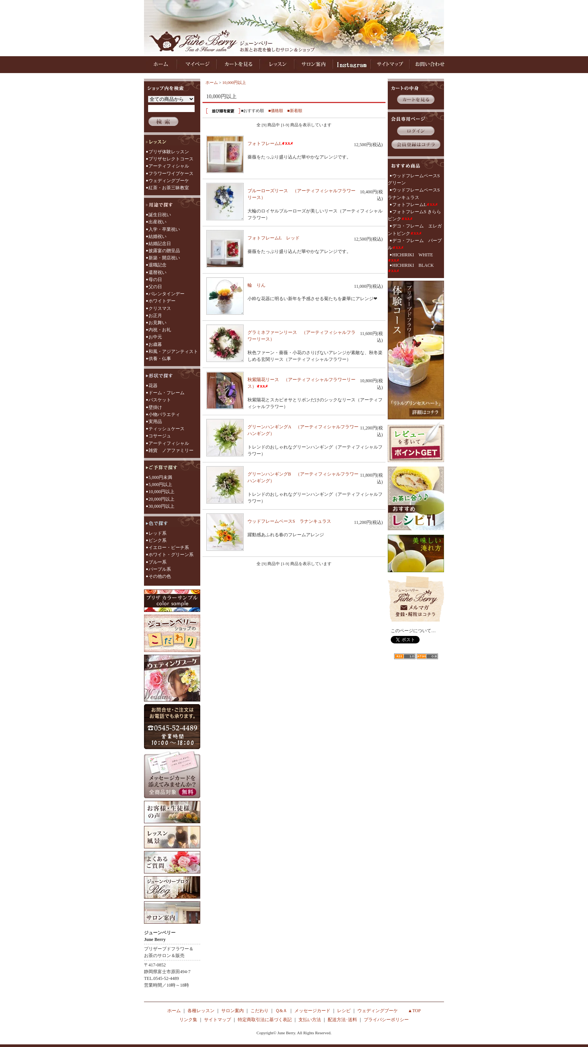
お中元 (155, 337)
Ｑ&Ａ (281, 1010)
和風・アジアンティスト (173, 351)
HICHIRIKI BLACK (411, 267)
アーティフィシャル (168, 166)
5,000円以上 (160, 484)
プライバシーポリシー (386, 1019)
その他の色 (159, 576)
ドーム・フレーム (166, 392)
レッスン (276, 64)
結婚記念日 (159, 243)
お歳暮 (155, 344)
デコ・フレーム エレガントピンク (415, 229)
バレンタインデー (166, 293)
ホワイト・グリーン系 (171, 554)
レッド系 (157, 533)
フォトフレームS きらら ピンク (414, 215)
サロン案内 (313, 64)
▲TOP (414, 1010)
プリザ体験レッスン (168, 151)
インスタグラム (351, 64)
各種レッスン (201, 1010)
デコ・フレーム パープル (415, 244)
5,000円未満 (160, 477)
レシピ (344, 1010)
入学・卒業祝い (164, 229)
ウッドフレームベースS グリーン (416, 179)
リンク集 (188, 1019)
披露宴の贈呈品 (164, 250)
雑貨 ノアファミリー (171, 450)
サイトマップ (390, 64)
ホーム (161, 64)
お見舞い (157, 322)
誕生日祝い (159, 214)
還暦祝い (157, 272)
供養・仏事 (159, 358)
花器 (153, 385)
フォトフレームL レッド (279, 238)
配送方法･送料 (342, 1019)
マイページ (197, 64)
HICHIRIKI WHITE (410, 257)
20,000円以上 (161, 499)
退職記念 (157, 265)
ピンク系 (157, 540)
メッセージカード (312, 1010)
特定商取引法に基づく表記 (265, 1019)
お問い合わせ (429, 64)
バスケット (159, 399)
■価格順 (275, 110)
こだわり (259, 1010)
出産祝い (157, 221)
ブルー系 (157, 562)
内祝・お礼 (159, 329)
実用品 (155, 421)
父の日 (155, 286)
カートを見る (238, 64)
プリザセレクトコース (171, 159)
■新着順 (294, 110)
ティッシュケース (166, 428)
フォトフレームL (270, 143)
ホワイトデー (162, 301)
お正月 (155, 315)
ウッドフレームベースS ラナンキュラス (295, 521)
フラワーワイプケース (171, 173)
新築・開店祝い (164, 257)
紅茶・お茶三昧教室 (168, 187)
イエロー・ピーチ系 (168, 547)
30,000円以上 (161, 506)
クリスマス (159, 308)
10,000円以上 (161, 491)
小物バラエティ (164, 414)
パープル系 (159, 569)
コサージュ (159, 435)
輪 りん (262, 285)
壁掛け (155, 407)
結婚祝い (157, 236)
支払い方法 (309, 1019)
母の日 (155, 279)
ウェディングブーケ (168, 180)
